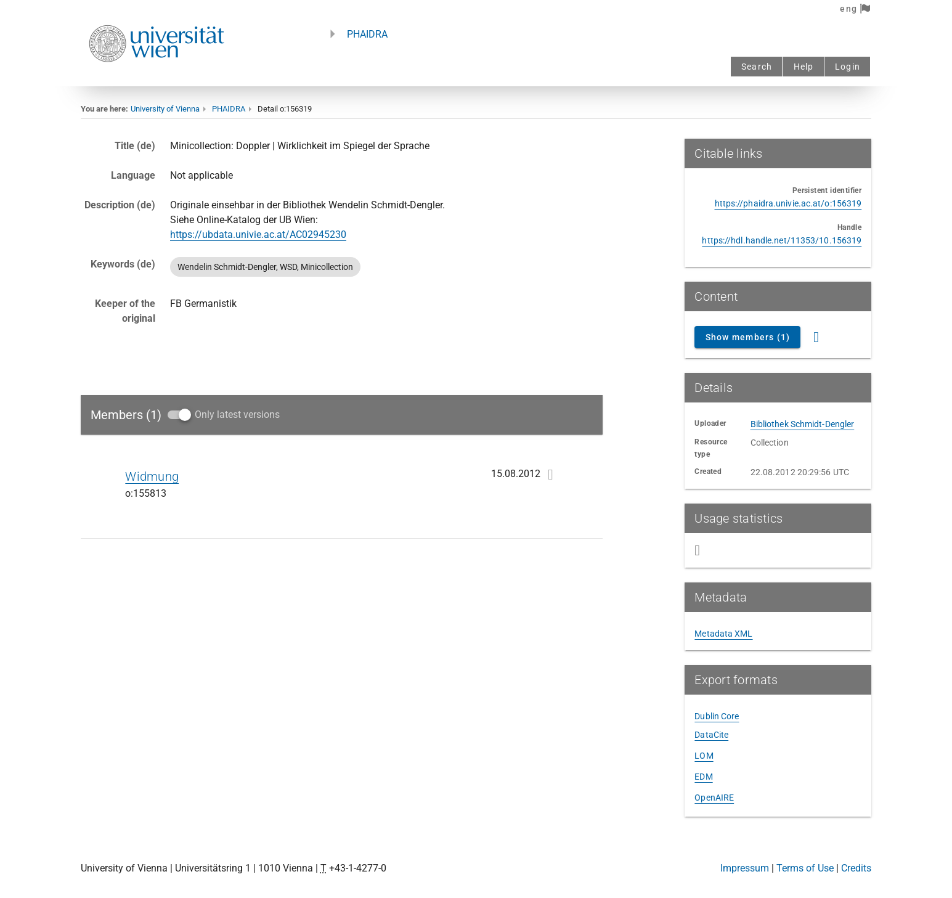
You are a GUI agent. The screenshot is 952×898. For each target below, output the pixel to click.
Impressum (744, 868)
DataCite (711, 735)
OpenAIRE (714, 797)
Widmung (152, 476)
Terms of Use (805, 868)
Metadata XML (723, 634)
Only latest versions (237, 414)
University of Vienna (165, 108)
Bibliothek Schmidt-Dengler (803, 424)
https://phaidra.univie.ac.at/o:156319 (788, 203)
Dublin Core (716, 716)
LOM (703, 756)
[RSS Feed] (816, 337)
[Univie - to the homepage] (156, 78)
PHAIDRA (367, 34)
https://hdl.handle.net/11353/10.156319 (781, 240)
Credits (856, 868)
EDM (703, 777)
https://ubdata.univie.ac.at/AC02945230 (258, 234)
